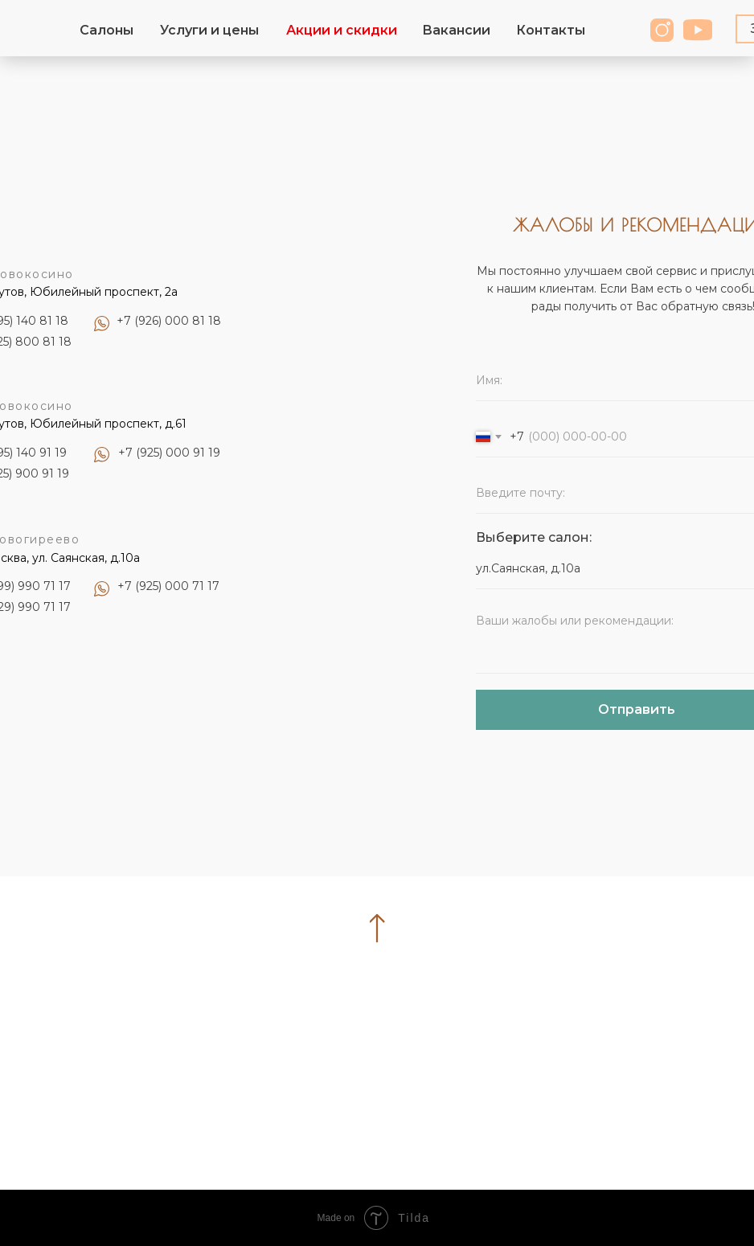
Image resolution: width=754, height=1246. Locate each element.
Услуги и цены (209, 30)
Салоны (106, 30)
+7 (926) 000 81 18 (169, 321)
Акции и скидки (341, 30)
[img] (697, 30)
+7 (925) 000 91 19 (169, 452)
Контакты (550, 30)
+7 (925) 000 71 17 (168, 586)
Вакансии (456, 30)
